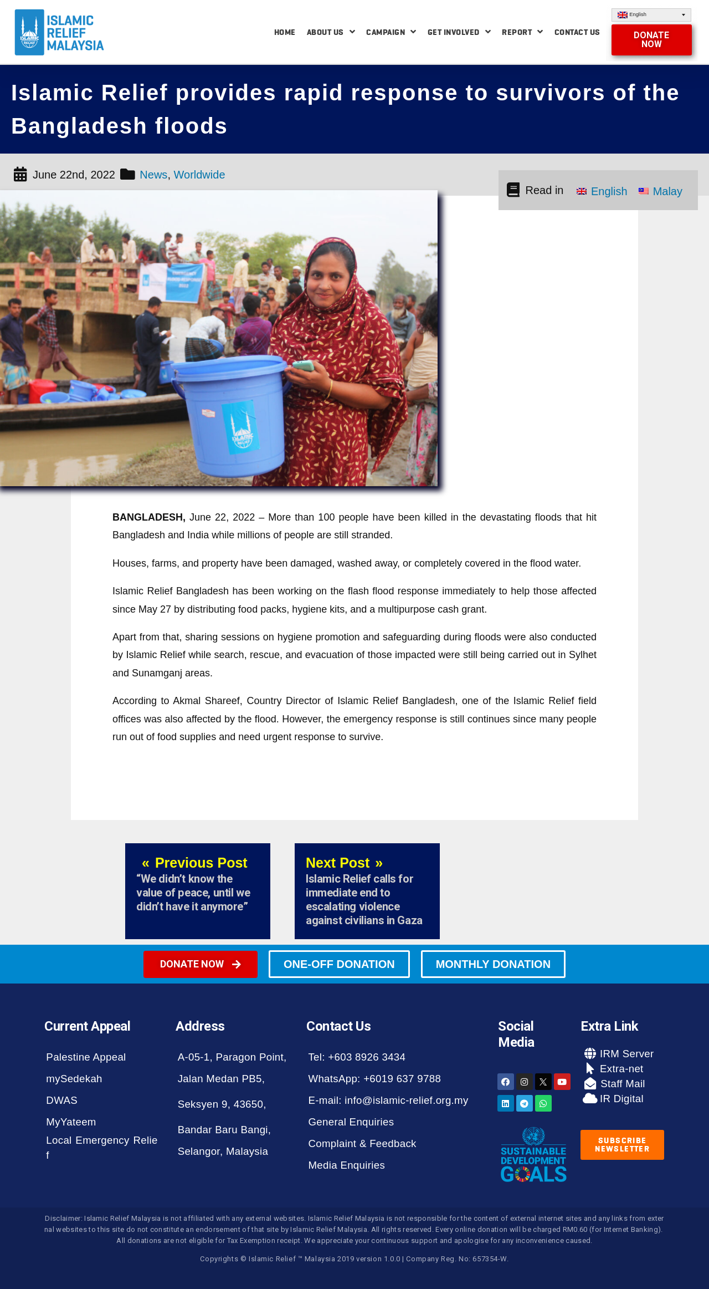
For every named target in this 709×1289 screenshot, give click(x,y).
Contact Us (577, 32)
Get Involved (459, 32)
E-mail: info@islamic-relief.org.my (388, 1100)
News (153, 175)
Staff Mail (621, 1083)
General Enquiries (351, 1122)
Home (285, 32)
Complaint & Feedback (362, 1143)
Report (522, 32)
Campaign (391, 32)
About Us (331, 32)
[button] (652, 39)
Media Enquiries (346, 1165)
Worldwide (199, 175)
